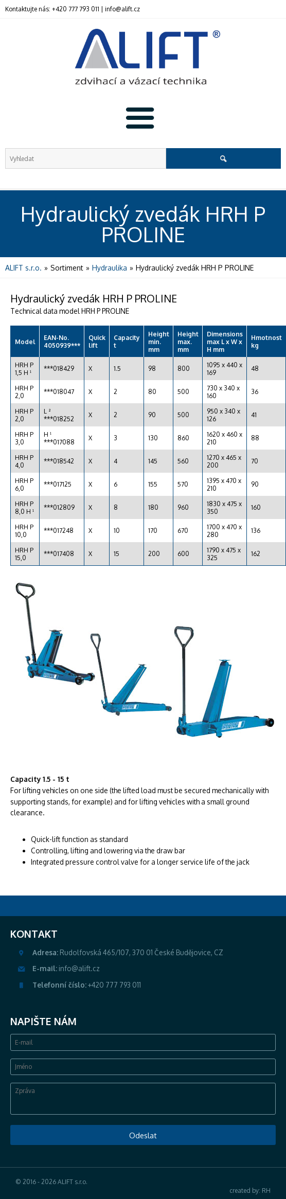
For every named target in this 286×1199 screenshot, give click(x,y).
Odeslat (143, 1135)
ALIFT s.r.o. (23, 267)
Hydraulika (109, 267)
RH (266, 1190)
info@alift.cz (122, 9)
